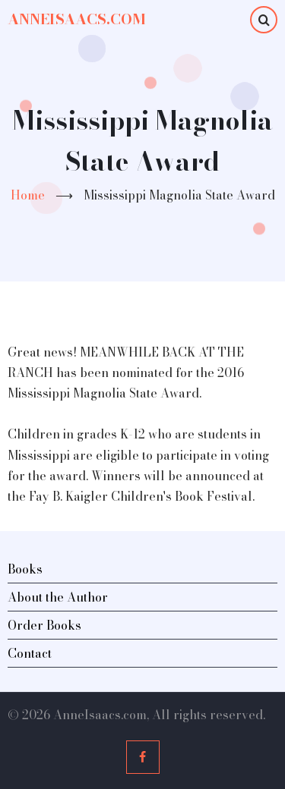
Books (25, 569)
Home (28, 195)
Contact (30, 653)
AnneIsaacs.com (77, 19)
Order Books (44, 625)
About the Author (58, 597)
